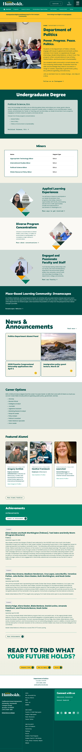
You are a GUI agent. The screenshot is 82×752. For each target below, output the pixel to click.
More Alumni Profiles (15, 497)
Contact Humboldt (63, 700)
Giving (71, 9)
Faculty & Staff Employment (33, 712)
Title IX (27, 702)
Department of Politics (41, 678)
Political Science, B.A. (17, 129)
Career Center (29, 719)
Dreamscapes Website (13, 308)
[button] (56, 4)
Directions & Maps (8, 713)
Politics (7, 9)
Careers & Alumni (25, 9)
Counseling (28, 728)
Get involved (53, 9)
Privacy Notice (29, 697)
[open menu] (77, 3)
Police (27, 733)
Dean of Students (30, 726)
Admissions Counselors (65, 697)
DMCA (26, 700)
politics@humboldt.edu (41, 684)
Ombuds (27, 743)
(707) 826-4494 (41, 682)
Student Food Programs (31, 735)
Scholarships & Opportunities (40, 9)
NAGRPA (27, 704)
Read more (71, 328)
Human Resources (30, 716)
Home (45, 25)
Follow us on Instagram (52, 81)
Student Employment (30, 714)
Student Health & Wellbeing (33, 738)
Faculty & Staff (63, 9)
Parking (27, 731)
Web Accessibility (30, 695)
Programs (16, 9)
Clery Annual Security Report (33, 740)
